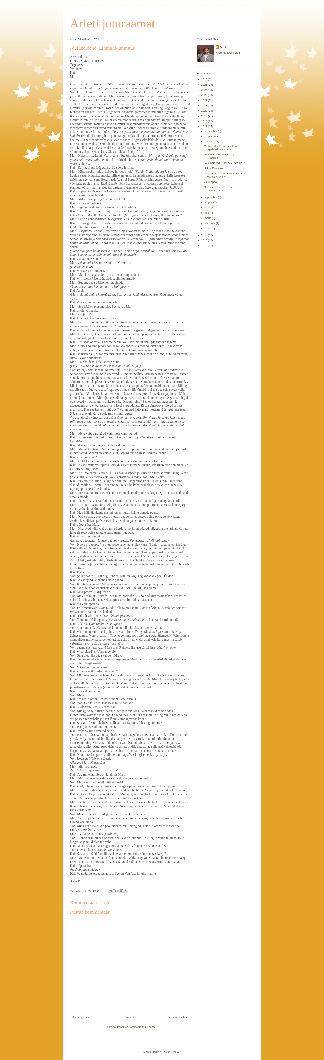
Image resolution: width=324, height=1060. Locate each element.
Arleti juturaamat (112, 23)
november (211, 136)
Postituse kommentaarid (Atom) (136, 1026)
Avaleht (129, 1017)
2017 (204, 126)
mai (207, 212)
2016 (204, 235)
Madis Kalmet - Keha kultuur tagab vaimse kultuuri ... (220, 147)
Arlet (223, 47)
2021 (204, 105)
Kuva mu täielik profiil (228, 52)
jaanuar (209, 228)
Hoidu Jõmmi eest (214, 168)
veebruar (210, 223)
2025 (204, 84)
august (209, 202)
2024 (204, 89)
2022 (204, 100)
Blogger (175, 1051)
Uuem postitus (81, 1017)
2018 (204, 121)
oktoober (210, 141)
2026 (204, 79)
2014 (204, 245)
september (211, 197)
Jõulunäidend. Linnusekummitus (223, 163)
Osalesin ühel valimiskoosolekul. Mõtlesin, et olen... (223, 175)
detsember (211, 131)
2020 (204, 110)
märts (208, 218)
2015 (204, 240)
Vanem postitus (177, 1017)
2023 (204, 95)
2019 (204, 116)
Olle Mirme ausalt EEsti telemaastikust (218, 189)
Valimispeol (210, 182)
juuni (208, 207)
